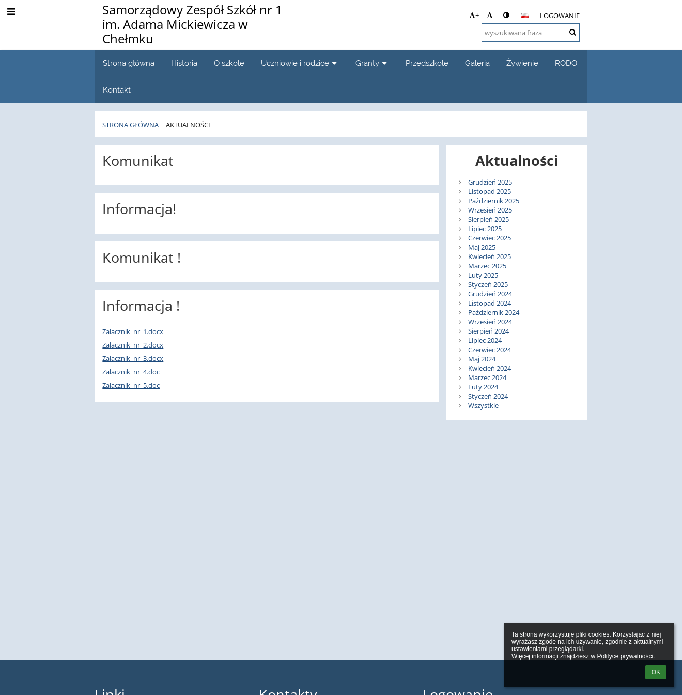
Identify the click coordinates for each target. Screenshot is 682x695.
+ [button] (474, 15)
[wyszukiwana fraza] (531, 32)
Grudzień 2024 (490, 293)
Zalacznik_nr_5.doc (131, 385)
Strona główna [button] (128, 62)
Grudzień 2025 (490, 182)
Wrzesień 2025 (490, 210)
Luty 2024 (483, 386)
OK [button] (656, 672)
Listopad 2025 (489, 191)
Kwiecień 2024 (489, 368)
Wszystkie (483, 405)
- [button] (491, 15)
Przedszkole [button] (427, 62)
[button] (525, 15)
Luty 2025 (483, 275)
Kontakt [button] (117, 89)
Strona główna (130, 124)
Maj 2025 (481, 247)
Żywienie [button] (522, 62)
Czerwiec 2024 (489, 349)
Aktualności (188, 124)
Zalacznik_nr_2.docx (132, 345)
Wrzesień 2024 (490, 321)
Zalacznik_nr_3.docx (132, 358)
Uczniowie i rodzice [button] (300, 62)
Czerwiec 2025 (489, 238)
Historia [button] (184, 62)
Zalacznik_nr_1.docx (132, 331)
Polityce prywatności (625, 656)
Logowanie (560, 15)
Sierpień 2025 (488, 219)
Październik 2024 (493, 312)
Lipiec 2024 (485, 340)
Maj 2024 (481, 359)
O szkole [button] (229, 62)
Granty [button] (372, 62)
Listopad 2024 (489, 303)
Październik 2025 (493, 200)
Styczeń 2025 (488, 284)
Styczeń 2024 (488, 396)
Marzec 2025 (487, 265)
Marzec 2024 (487, 377)
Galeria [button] (477, 62)
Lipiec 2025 (485, 228)
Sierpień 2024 (488, 331)
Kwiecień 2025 (489, 256)
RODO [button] (566, 62)
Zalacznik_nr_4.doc (131, 371)
